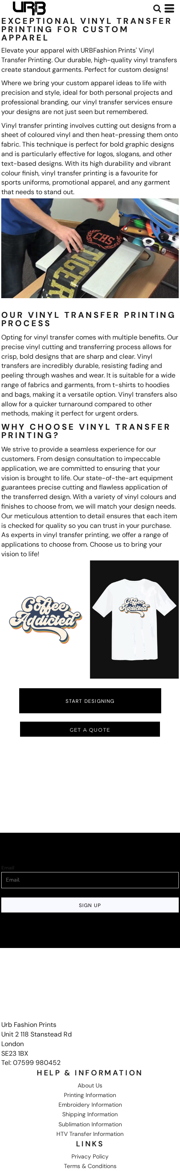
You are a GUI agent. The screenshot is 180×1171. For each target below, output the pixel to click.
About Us (90, 1085)
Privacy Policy (90, 1156)
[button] (157, 8)
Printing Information (90, 1095)
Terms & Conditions (90, 1166)
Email (7, 867)
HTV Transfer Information (90, 1134)
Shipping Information (90, 1114)
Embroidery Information (90, 1104)
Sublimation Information (90, 1124)
